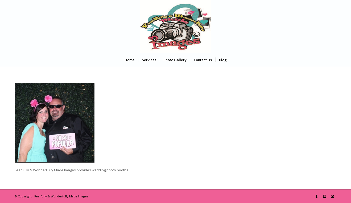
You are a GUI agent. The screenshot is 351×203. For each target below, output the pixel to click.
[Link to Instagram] (325, 196)
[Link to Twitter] (333, 196)
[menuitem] (129, 60)
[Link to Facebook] (317, 196)
